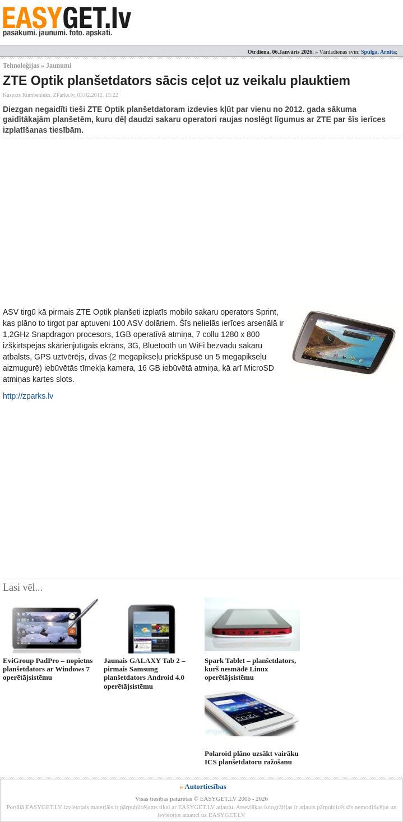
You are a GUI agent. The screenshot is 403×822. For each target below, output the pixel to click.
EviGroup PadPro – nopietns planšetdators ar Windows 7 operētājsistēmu (47, 669)
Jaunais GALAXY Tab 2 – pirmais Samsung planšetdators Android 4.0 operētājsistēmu (144, 673)
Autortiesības (205, 786)
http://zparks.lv (28, 395)
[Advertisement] (203, 222)
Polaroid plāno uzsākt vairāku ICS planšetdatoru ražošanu (252, 757)
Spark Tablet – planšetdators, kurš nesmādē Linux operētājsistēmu (250, 669)
